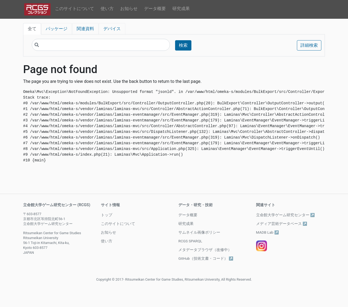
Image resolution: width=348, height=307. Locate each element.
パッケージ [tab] (56, 28)
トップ (106, 215)
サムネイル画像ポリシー (199, 232)
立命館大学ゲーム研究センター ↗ (285, 215)
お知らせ (129, 8)
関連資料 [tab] (85, 28)
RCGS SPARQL (190, 241)
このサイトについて (74, 8)
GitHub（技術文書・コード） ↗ (205, 258)
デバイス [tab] (112, 28)
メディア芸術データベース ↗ (281, 223)
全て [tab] (32, 28)
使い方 (107, 8)
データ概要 (155, 8)
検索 (183, 45)
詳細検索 (309, 45)
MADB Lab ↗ (267, 232)
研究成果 (181, 8)
